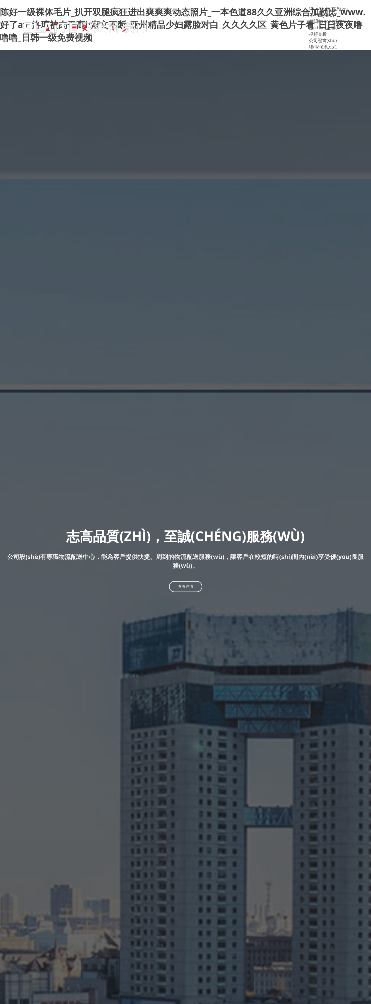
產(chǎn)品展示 (324, 28)
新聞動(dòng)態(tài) (328, 21)
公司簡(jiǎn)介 (323, 15)
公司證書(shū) (323, 40)
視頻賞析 (318, 34)
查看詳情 (185, 586)
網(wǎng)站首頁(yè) (328, 9)
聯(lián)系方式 (323, 47)
